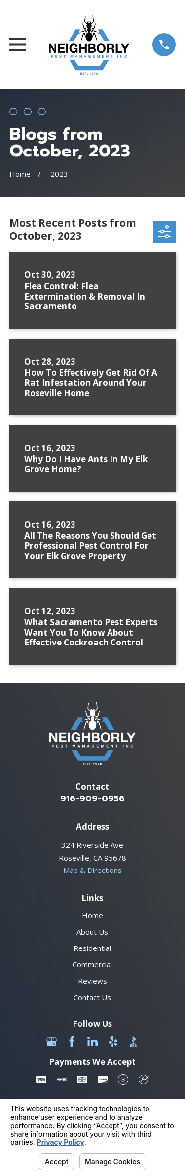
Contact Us (92, 997)
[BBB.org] (133, 1041)
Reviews (92, 980)
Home (92, 915)
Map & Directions (92, 870)
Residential (92, 948)
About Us (92, 932)
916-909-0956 (92, 799)
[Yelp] (113, 1041)
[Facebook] (72, 1041)
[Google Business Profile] (51, 1041)
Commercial (92, 964)
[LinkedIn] (92, 1041)
